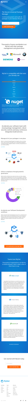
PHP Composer (9, 393)
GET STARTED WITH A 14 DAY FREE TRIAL (14, 246)
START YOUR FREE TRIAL (8, 26)
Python (14, 94)
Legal (1, 400)
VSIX (14, 91)
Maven (14, 87)
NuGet (14, 80)
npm (14, 89)
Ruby (14, 96)
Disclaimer (4, 400)
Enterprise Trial (15, 393)
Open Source (14, 392)
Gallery (2, 392)
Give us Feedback (15, 394)
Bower (14, 82)
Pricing (2, 389)
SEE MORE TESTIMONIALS (14, 344)
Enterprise (2, 388)
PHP (14, 85)
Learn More (3, 146)
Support (14, 388)
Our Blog (14, 389)
